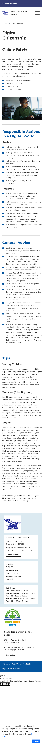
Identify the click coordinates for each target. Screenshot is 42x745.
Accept (36, 741)
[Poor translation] (7, 684)
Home (6, 24)
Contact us (10, 655)
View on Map (13, 554)
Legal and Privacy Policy (11, 669)
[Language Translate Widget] (11, 3)
